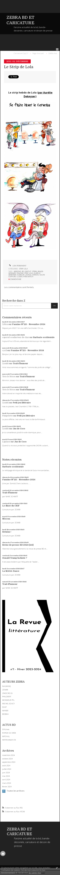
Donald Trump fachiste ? (14, 558)
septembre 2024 (8, 762)
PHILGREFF (6, 696)
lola (31, 273)
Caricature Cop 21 (21, 53)
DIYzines (5, 729)
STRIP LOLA (23, 269)
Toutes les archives (15, 791)
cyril (4, 350)
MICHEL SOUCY (8, 703)
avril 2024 (6, 779)
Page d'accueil (38, 53)
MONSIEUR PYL (8, 700)
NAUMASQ (6, 686)
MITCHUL (6, 736)
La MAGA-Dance (10, 571)
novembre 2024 (8, 755)
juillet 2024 (6, 769)
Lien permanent (17, 266)
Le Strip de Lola (18, 67)
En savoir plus (35, 872)
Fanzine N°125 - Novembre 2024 (28, 324)
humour (20, 275)
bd (23, 271)
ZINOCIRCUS (7, 693)
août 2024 (6, 765)
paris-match (28, 276)
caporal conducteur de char (15, 337)
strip (26, 273)
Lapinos (6, 442)
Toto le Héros (9, 376)
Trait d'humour (20, 363)
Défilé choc (52, 53)
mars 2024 (6, 783)
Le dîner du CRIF (11, 506)
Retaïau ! (6, 532)
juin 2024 (6, 772)
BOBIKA (5, 714)
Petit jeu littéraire (22, 403)
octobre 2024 (7, 759)
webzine (17, 271)
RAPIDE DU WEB (9, 733)
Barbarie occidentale (44, 337)
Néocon (6, 519)
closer (19, 276)
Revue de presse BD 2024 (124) (18, 545)
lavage (28, 275)
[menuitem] (21, 53)
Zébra (5, 324)
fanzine (20, 273)
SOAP (4, 707)
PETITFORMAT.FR (9, 740)
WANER (5, 710)
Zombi (5, 363)
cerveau (35, 275)
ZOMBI (5, 689)
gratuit (28, 271)
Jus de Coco (19, 429)
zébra (34, 271)
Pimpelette (7, 416)
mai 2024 (6, 776)
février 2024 (7, 786)
